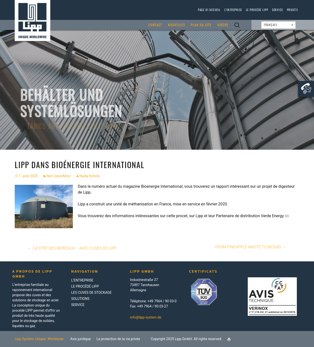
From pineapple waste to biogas (251, 247)
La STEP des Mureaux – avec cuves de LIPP (72, 248)
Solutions (80, 299)
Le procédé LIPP (257, 10)
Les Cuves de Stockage (91, 292)
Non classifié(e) (59, 176)
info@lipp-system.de (145, 317)
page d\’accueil (209, 10)
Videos (222, 25)
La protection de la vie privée (118, 339)
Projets (292, 10)
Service (277, 10)
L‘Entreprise (233, 10)
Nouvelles (176, 25)
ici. (287, 216)
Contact (155, 25)
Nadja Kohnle (89, 176)
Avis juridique (80, 339)
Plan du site (201, 25)
